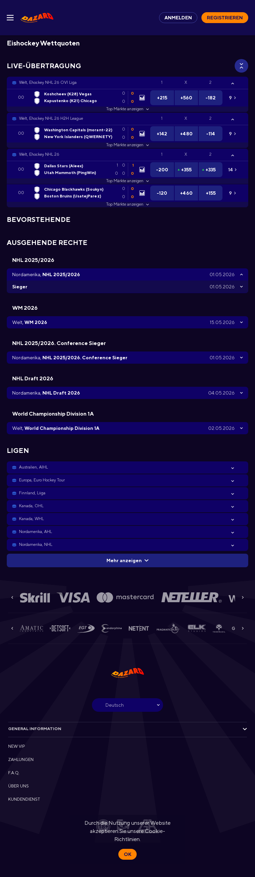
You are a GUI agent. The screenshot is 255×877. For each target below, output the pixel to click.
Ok (127, 854)
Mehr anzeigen (127, 560)
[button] (127, 83)
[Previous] (12, 597)
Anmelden (178, 17)
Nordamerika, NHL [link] (35, 544)
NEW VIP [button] (16, 746)
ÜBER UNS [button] (18, 786)
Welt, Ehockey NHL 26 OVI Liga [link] (48, 82)
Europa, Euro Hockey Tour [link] (42, 480)
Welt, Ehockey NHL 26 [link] (39, 154)
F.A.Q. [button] (14, 772)
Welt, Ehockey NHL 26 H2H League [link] (51, 118)
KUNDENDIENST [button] (24, 799)
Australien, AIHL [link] (33, 467)
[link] (37, 18)
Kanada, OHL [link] (31, 505)
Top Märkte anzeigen (127, 109)
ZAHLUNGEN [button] (21, 759)
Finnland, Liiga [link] (32, 493)
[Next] (243, 597)
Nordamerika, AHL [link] (35, 531)
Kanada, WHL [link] (31, 518)
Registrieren (225, 17)
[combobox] (127, 705)
